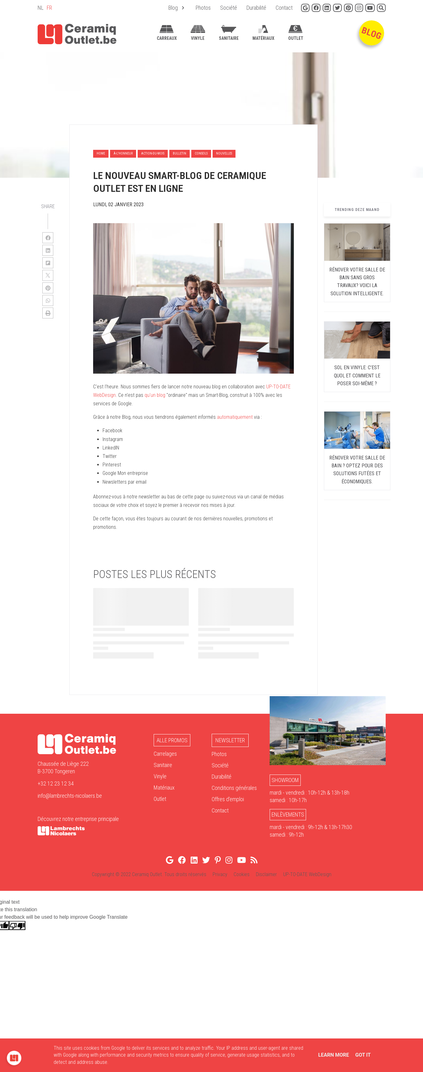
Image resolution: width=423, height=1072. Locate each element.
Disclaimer (266, 874)
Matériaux (164, 787)
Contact (220, 810)
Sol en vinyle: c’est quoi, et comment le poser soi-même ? (357, 375)
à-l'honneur (123, 153)
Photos (219, 754)
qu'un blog (156, 395)
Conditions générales (234, 788)
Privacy (220, 874)
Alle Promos (172, 740)
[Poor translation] (17, 925)
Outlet (160, 799)
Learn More (333, 1055)
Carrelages (165, 753)
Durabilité (221, 776)
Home (101, 153)
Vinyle (160, 776)
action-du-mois (152, 153)
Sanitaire (163, 765)
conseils (201, 153)
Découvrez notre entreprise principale (78, 819)
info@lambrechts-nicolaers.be (70, 795)
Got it (363, 1055)
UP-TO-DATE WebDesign (307, 874)
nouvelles (224, 153)
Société (220, 765)
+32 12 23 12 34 (56, 783)
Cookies (242, 874)
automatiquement (235, 417)
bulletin (179, 153)
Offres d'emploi (228, 799)
